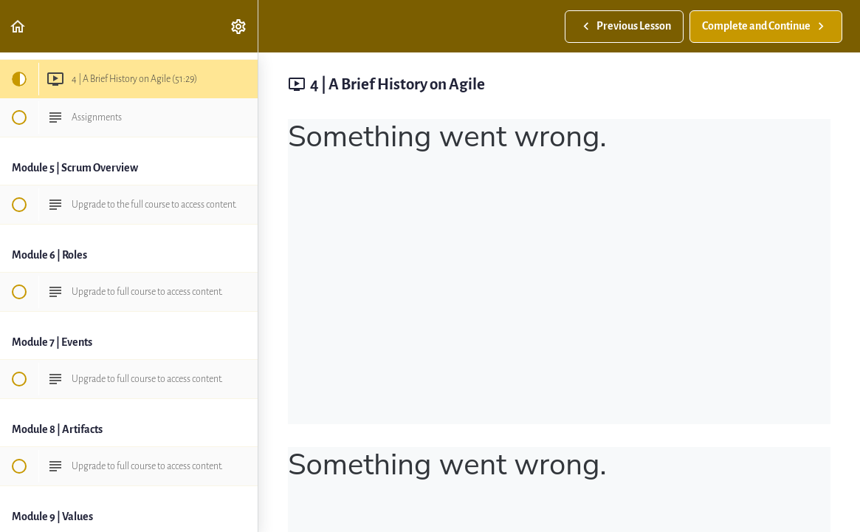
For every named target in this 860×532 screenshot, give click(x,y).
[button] (18, 26)
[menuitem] (239, 26)
